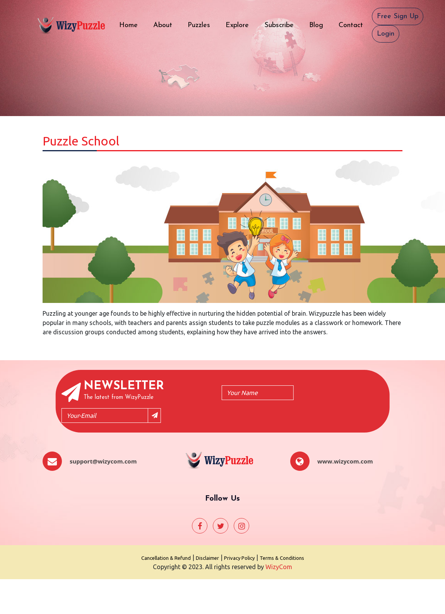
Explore (241, 24)
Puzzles (203, 24)
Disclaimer (207, 558)
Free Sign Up (397, 16)
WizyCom (278, 566)
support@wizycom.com (103, 461)
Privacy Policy (239, 558)
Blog (320, 24)
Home (132, 24)
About (166, 24)
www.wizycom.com (345, 461)
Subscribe (282, 24)
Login (385, 34)
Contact (355, 24)
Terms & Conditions (282, 558)
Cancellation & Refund (166, 558)
